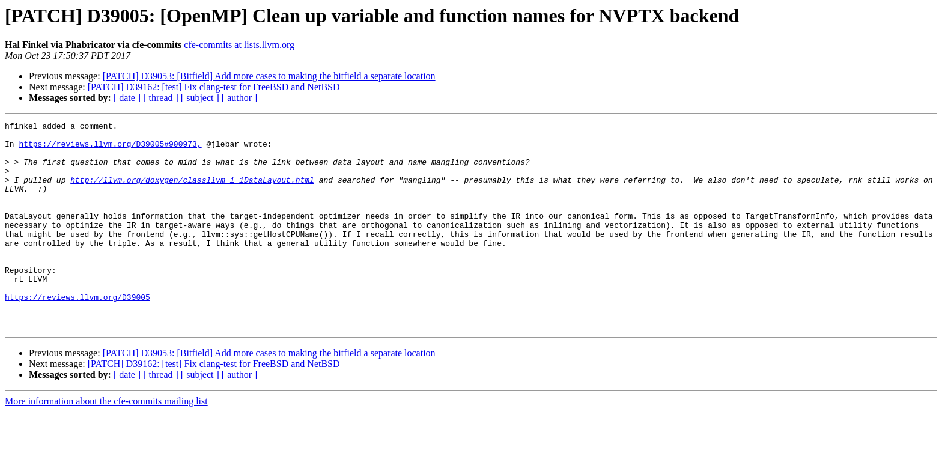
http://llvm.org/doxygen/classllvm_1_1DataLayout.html (192, 192)
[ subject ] (200, 98)
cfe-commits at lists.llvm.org (239, 45)
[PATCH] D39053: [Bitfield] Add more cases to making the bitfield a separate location (269, 76)
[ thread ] (160, 98)
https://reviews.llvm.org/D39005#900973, (110, 149)
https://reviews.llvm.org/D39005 (77, 332)
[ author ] (240, 98)
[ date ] (127, 98)
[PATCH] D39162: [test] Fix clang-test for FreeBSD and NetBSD (214, 87)
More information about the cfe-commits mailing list (106, 442)
